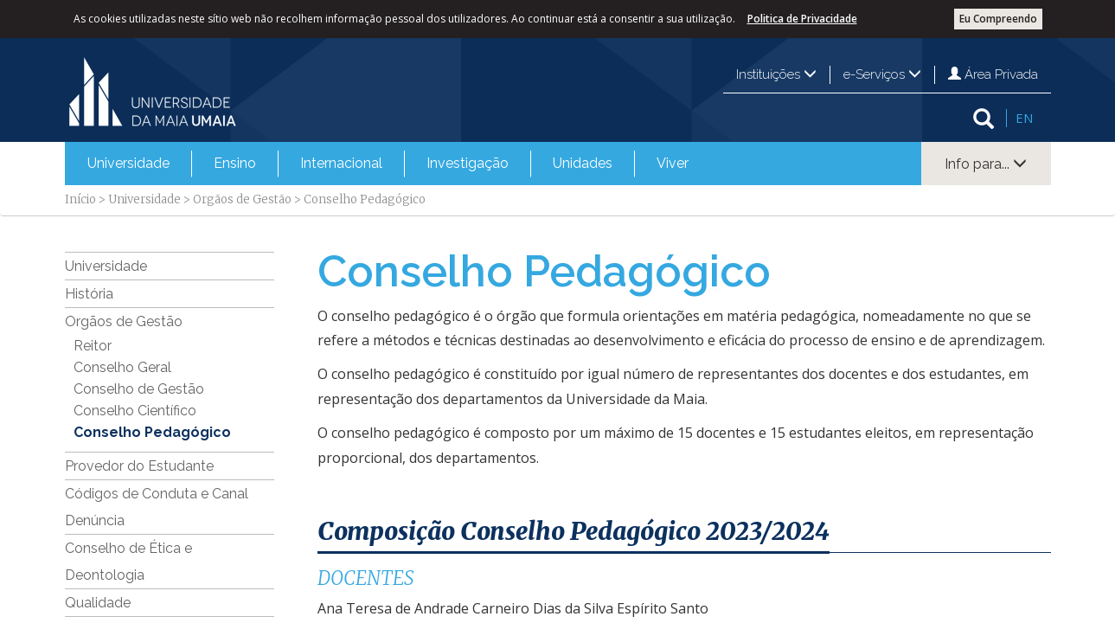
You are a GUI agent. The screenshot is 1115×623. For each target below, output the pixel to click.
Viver (673, 163)
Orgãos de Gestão (242, 199)
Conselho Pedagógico (152, 432)
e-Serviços (882, 74)
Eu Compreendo (998, 18)
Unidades (582, 163)
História (89, 294)
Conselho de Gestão (139, 389)
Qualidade (98, 602)
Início (80, 199)
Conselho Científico (135, 410)
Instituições (776, 74)
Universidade (128, 163)
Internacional (341, 163)
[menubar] (388, 163)
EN (1024, 117)
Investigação (467, 163)
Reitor (93, 345)
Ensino (235, 163)
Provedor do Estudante (139, 466)
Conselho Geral (122, 367)
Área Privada (993, 74)
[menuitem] (128, 163)
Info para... (986, 164)
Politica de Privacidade (802, 18)
